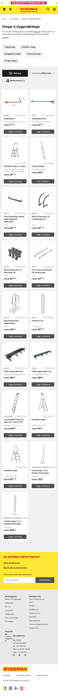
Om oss (7, 607)
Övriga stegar (10, 61)
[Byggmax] (29, 10)
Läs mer (5, 37)
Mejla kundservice (12, 562)
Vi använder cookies (23, 675)
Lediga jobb (9, 614)
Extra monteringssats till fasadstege (42, 271)
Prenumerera (45, 580)
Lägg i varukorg (15, 132)
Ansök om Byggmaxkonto (38, 624)
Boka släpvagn (34, 621)
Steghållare (9, 118)
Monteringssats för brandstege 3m (41, 217)
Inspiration (9, 632)
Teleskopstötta (39, 118)
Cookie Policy (34, 628)
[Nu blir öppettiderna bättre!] (29, 3)
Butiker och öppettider (13, 599)
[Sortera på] (43, 73)
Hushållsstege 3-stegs (14, 166)
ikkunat (37, 32)
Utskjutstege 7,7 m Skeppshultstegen (12, 522)
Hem (4, 19)
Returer (32, 606)
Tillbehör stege (28, 47)
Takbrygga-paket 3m (13, 371)
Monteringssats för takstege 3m (13, 271)
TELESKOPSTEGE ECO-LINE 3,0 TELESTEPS (14, 420)
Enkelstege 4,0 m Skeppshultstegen (40, 471)
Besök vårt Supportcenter (15, 567)
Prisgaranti (9, 603)
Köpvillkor (32, 617)
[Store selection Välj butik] (10, 9)
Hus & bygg (13, 19)
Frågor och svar (35, 613)
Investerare (9, 610)
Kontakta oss (34, 609)
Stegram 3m (37, 320)
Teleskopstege (34, 54)
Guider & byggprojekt (9, 638)
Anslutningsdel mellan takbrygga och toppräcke (14, 219)
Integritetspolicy (42, 675)
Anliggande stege (12, 54)
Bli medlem (9, 621)
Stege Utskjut (38, 166)
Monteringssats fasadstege (11, 321)
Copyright (6, 675)
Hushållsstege (38, 419)
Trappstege (9, 47)
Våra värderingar (11, 618)
